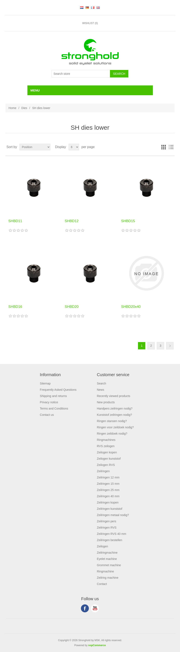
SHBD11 (15, 221)
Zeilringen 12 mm (108, 477)
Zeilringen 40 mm (108, 496)
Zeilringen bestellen (109, 540)
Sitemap (45, 383)
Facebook (85, 608)
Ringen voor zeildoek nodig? (115, 427)
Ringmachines (106, 439)
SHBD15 (128, 221)
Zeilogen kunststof (109, 458)
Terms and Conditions (54, 408)
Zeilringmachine (107, 552)
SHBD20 (72, 307)
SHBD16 (15, 307)
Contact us (47, 414)
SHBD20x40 (131, 307)
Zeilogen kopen (107, 452)
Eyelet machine (107, 559)
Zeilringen (103, 471)
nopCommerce (97, 645)
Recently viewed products (113, 396)
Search (101, 383)
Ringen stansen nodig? (112, 421)
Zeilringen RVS (106, 527)
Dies (24, 108)
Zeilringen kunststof (109, 508)
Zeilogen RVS (106, 465)
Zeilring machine (107, 577)
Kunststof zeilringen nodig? (114, 414)
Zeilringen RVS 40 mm (111, 533)
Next (170, 345)
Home (12, 108)
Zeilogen (102, 546)
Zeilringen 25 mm (108, 490)
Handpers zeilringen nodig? (114, 408)
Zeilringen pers (106, 521)
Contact (102, 584)
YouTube (95, 608)
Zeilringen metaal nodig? (113, 515)
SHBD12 (72, 221)
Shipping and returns (53, 396)
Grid (163, 147)
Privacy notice (49, 402)
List (171, 147)
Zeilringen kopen (108, 502)
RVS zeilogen (106, 446)
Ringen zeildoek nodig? (112, 433)
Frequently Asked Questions (58, 389)
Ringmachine (105, 571)
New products (106, 402)
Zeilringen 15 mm (108, 483)
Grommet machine (109, 565)
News (100, 389)
